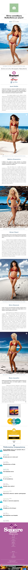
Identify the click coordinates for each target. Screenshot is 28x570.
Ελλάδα (8, 454)
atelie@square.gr (13, 546)
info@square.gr (13, 543)
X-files (6, 505)
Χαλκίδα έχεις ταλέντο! (9, 486)
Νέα (13, 553)
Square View (4, 454)
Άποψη (8, 469)
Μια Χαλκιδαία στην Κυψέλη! (10, 515)
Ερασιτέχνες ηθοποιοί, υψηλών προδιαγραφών (14, 493)
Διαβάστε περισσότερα (6, 455)
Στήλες (13, 554)
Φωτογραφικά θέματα (12, 13)
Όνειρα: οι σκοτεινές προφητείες (11, 500)
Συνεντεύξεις (7, 520)
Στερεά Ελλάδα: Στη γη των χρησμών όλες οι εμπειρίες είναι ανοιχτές (14, 450)
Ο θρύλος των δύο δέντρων (9, 508)
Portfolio (17, 13)
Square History (13, 557)
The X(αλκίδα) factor (8, 471)
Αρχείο (4, 505)
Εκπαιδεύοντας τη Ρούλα (9, 464)
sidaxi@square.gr (13, 540)
